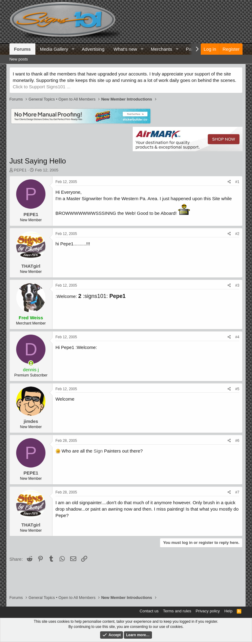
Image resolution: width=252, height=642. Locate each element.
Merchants (161, 49)
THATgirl (30, 266)
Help (228, 611)
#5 (237, 389)
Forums (22, 49)
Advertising (93, 49)
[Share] (229, 181)
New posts (18, 59)
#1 (237, 182)
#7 (237, 492)
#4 (237, 337)
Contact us (149, 611)
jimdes (30, 421)
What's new (125, 49)
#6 (237, 440)
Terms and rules (177, 611)
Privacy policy (208, 611)
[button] (73, 49)
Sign (98, 450)
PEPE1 (20, 170)
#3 (237, 285)
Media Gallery (54, 49)
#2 (237, 234)
